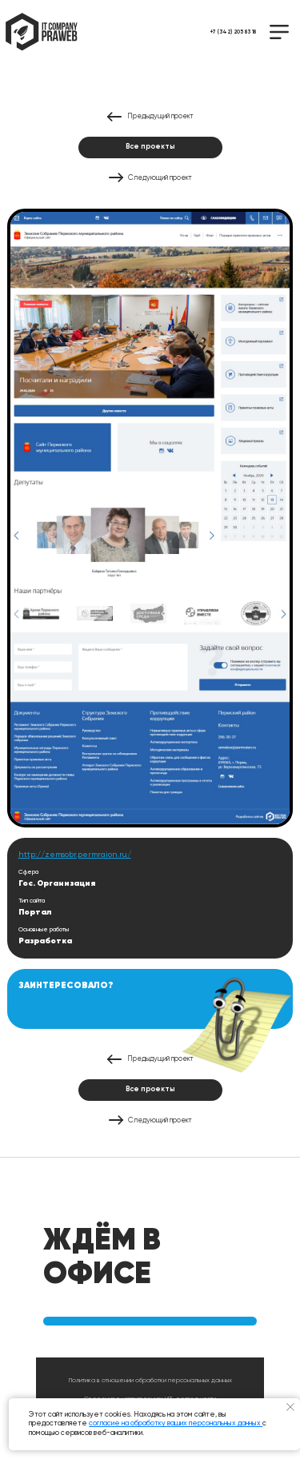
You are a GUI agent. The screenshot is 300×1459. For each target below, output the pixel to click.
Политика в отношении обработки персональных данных (150, 1380)
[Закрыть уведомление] (291, 1407)
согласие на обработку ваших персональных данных (175, 1423)
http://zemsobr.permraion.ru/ (74, 855)
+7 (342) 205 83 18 (233, 32)
